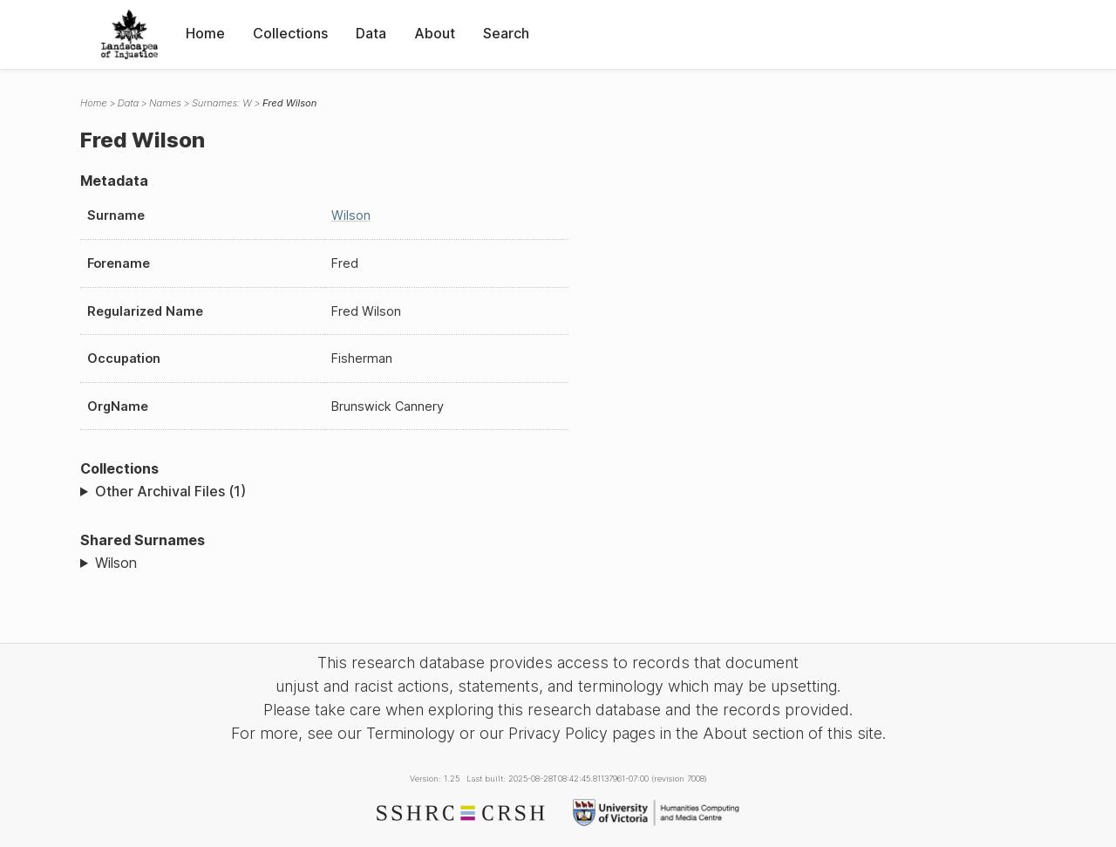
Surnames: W (222, 103)
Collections (290, 33)
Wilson (351, 215)
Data (371, 33)
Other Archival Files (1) (170, 491)
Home (205, 33)
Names (165, 103)
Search (506, 33)
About (434, 33)
